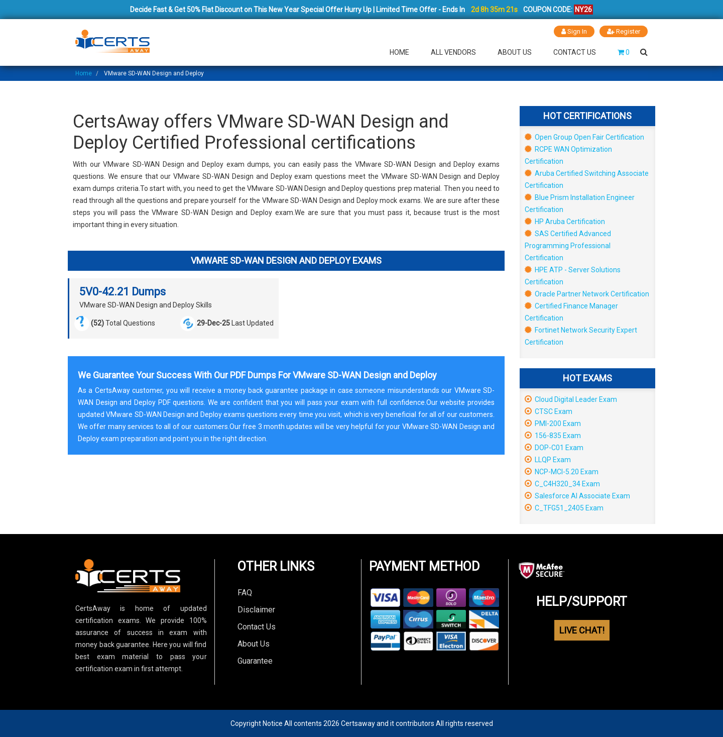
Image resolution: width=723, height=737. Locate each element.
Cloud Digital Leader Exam (571, 399)
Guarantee (255, 661)
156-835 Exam (553, 436)
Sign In (574, 31)
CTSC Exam (548, 411)
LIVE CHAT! (582, 630)
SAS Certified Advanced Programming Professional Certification (568, 246)
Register (623, 31)
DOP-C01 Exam (554, 448)
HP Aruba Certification (565, 222)
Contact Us (574, 52)
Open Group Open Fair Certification (584, 137)
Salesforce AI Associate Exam (577, 496)
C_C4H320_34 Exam (562, 484)
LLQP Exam (548, 460)
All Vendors (453, 52)
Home (399, 52)
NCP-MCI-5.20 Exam (561, 472)
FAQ (244, 592)
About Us (515, 52)
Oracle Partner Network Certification (587, 294)
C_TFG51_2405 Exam (564, 508)
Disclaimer (256, 609)
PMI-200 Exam (553, 423)
